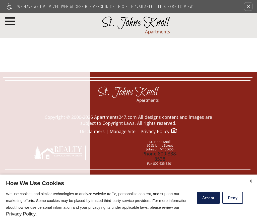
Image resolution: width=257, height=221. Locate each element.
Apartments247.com (115, 117)
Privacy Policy (155, 131)
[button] (248, 7)
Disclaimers (92, 131)
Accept (208, 197)
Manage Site (123, 131)
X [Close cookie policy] (251, 181)
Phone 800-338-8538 (159, 154)
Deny (232, 197)
